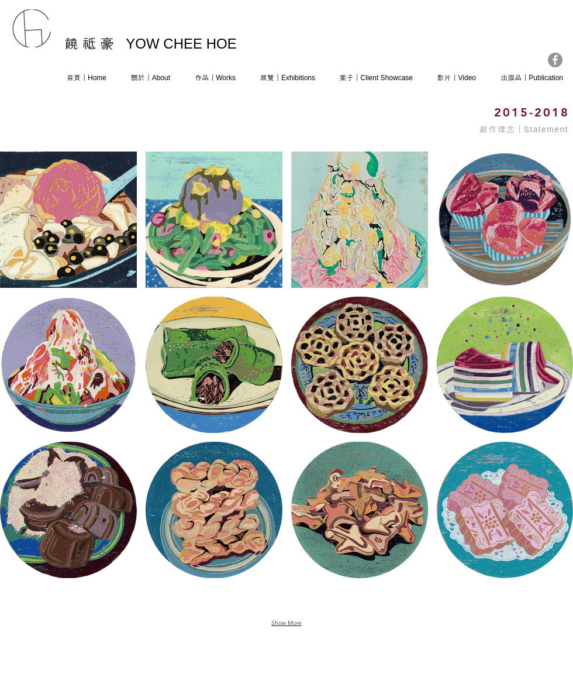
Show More (286, 623)
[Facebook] (555, 60)
